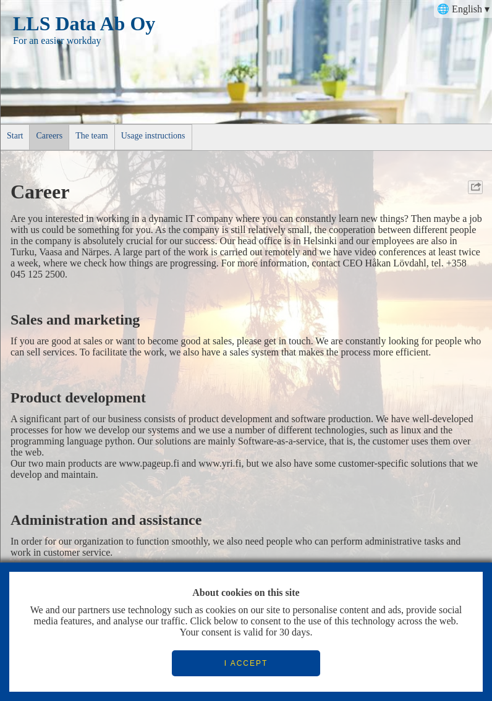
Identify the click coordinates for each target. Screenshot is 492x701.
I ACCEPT (246, 663)
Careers (49, 135)
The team (91, 135)
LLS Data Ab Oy (84, 23)
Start (15, 135)
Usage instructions (153, 135)
